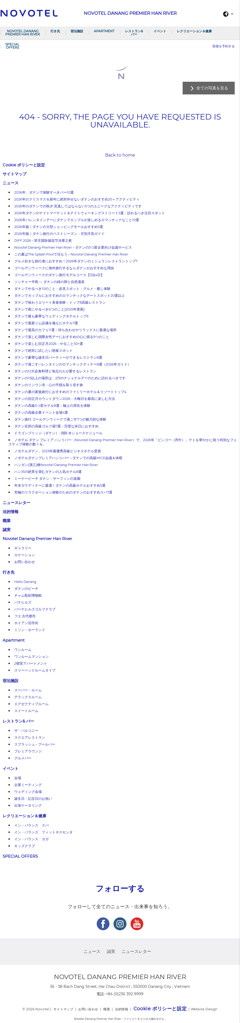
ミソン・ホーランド (29, 630)
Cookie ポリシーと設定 (24, 164)
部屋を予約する (224, 46)
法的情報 (11, 511)
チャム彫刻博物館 (28, 595)
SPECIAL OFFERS (12, 45)
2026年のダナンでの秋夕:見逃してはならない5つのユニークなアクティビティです (78, 206)
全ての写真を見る (212, 87)
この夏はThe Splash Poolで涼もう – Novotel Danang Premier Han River (71, 254)
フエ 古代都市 (25, 616)
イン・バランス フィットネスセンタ (43, 832)
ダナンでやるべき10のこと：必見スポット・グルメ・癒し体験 (62, 289)
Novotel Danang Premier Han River (22, 32)
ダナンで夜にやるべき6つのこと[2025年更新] (49, 309)
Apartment (104, 31)
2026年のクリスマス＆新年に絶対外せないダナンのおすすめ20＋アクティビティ (77, 199)
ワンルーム (22, 650)
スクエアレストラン (29, 737)
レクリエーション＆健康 (194, 31)
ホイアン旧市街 (26, 623)
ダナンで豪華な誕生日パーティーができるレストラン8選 (58, 357)
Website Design (204, 1009)
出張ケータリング (28, 805)
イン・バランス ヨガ (31, 839)
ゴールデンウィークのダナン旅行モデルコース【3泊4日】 (59, 275)
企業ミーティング (28, 785)
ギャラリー (22, 548)
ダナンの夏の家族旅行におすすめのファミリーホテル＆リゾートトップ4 (70, 392)
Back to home (120, 155)
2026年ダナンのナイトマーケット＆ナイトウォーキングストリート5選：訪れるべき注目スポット (89, 213)
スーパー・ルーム (28, 690)
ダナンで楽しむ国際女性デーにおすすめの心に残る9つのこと (61, 337)
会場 (17, 778)
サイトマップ (14, 173)
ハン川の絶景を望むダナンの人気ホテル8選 (48, 472)
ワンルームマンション (31, 657)
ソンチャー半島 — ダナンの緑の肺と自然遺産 (49, 282)
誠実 (7, 529)
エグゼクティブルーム (31, 704)
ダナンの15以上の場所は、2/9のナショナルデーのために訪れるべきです (70, 378)
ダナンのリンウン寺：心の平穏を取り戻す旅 (48, 385)
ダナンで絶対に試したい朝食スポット (43, 351)
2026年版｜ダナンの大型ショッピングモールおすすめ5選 (58, 227)
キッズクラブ (24, 846)
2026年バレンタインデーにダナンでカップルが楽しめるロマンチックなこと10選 (76, 220)
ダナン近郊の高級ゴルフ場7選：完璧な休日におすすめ (56, 426)
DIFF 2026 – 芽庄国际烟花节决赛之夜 (43, 241)
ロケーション (24, 555)
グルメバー (22, 758)
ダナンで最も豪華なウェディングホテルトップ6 (51, 316)
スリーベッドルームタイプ (35, 670)
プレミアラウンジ (28, 751)
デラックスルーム (28, 697)
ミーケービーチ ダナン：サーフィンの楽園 (47, 479)
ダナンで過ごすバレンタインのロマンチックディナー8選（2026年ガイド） (72, 364)
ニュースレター (16, 502)
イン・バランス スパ (31, 825)
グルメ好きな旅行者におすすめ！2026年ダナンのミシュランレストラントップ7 (75, 261)
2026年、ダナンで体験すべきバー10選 (44, 192)
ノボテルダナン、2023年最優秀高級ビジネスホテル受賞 (57, 451)
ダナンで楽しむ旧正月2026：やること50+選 (48, 344)
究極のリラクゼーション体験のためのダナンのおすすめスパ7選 (63, 492)
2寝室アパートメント (30, 663)
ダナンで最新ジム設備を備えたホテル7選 (46, 323)
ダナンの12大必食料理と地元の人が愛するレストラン (55, 371)
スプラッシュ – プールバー (34, 744)
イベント (160, 31)
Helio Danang (25, 582)
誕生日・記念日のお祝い (33, 799)
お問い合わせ (24, 562)
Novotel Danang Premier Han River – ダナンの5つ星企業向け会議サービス (73, 247)
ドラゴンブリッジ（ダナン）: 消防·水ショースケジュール (58, 433)
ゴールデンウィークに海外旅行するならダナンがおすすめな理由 (64, 268)
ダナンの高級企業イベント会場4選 (41, 412)
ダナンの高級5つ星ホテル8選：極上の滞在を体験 (52, 406)
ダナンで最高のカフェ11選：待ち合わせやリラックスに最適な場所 (65, 330)
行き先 (55, 31)
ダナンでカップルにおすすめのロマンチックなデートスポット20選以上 (69, 296)
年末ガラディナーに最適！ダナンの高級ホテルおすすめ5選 (59, 485)
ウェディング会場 (28, 792)
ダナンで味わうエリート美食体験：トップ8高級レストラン (60, 302)
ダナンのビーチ (26, 589)
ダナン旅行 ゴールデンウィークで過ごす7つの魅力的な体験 (60, 419)
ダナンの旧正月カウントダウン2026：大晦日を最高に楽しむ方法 (64, 399)
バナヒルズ (22, 602)
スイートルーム (26, 711)
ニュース (11, 182)
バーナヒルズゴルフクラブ (35, 609)
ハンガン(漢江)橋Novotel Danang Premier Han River (56, 465)
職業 (7, 520)
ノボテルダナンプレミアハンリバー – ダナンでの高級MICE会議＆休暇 (68, 458)
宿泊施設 (77, 31)
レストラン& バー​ (134, 32)
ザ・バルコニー (26, 731)
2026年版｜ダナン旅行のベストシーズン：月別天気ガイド (59, 234)
